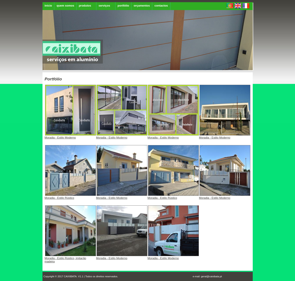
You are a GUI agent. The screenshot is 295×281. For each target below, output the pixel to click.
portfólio (123, 5)
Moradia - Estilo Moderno (70, 136)
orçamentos (142, 5)
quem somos (65, 5)
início (48, 5)
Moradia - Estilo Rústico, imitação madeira (70, 258)
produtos (85, 5)
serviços (104, 5)
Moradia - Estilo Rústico (70, 196)
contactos (161, 5)
